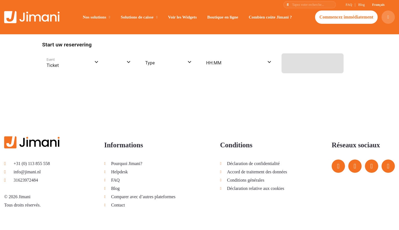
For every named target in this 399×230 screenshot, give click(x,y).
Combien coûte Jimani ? (270, 17)
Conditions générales (245, 180)
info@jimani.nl (22, 171)
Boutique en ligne (222, 17)
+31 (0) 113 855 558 (27, 163)
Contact (118, 205)
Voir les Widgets (182, 17)
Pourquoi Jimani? (126, 163)
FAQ (349, 5)
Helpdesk (119, 171)
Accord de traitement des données (257, 171)
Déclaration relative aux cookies (255, 188)
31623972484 (21, 180)
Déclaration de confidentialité (253, 163)
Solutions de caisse (137, 17)
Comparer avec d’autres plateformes (143, 196)
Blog (361, 5)
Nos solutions (94, 17)
